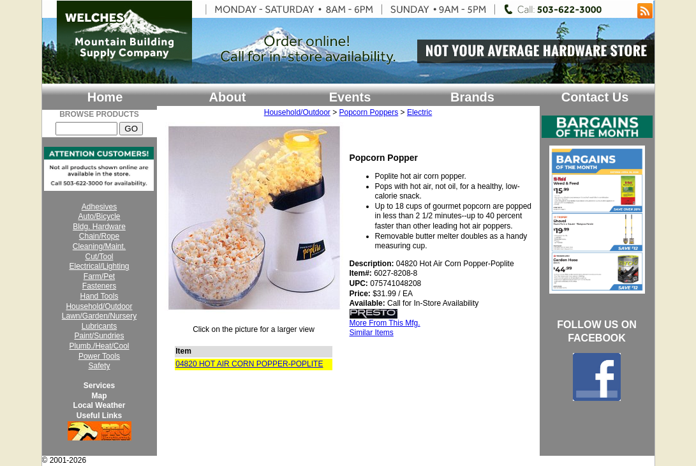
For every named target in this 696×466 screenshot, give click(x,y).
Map (99, 395)
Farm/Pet (99, 276)
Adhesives (99, 206)
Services (99, 385)
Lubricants (99, 326)
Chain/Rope (99, 236)
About (227, 97)
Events (350, 97)
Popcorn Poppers (369, 112)
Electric (419, 112)
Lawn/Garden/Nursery (99, 316)
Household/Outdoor (99, 306)
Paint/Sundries (99, 335)
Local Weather (99, 405)
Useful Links (99, 415)
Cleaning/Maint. (99, 246)
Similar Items (372, 332)
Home (105, 97)
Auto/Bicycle (99, 216)
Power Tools (99, 356)
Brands (472, 97)
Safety (99, 365)
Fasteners (99, 286)
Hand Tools (99, 296)
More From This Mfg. (385, 323)
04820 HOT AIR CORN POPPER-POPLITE (249, 363)
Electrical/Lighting (99, 266)
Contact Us (595, 97)
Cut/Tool (99, 256)
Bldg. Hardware (99, 226)
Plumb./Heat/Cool (99, 346)
